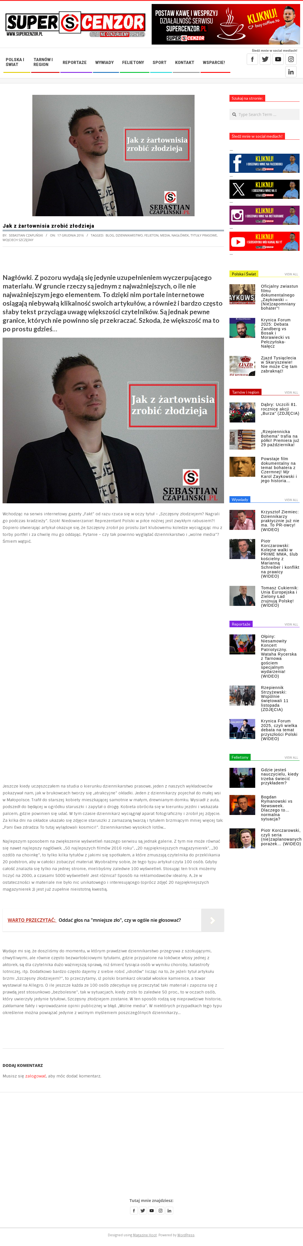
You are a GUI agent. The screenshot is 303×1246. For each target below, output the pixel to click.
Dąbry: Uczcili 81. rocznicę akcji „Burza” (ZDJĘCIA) (280, 409)
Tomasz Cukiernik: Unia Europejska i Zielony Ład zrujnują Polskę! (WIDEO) (279, 597)
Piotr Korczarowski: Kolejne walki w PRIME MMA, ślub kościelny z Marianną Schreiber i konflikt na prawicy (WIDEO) (280, 558)
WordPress (186, 1235)
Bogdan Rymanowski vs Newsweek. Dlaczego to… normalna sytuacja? (276, 808)
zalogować (35, 1076)
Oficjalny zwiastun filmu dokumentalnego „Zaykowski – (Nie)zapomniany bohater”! (279, 297)
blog (110, 235)
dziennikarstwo (129, 235)
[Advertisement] (151, 1145)
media (165, 235)
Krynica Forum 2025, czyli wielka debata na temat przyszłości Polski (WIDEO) (279, 730)
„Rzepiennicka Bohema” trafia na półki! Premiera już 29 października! (280, 438)
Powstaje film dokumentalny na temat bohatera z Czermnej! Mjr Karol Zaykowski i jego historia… (279, 469)
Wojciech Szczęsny (18, 240)
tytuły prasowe (204, 235)
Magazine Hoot (145, 1235)
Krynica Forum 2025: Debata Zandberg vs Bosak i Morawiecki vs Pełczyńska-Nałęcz (276, 333)
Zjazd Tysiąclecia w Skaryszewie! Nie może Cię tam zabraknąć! (279, 364)
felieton (151, 235)
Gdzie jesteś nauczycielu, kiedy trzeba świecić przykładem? (280, 776)
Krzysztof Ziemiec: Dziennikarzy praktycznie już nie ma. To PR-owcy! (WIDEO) (280, 521)
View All (291, 274)
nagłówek (180, 235)
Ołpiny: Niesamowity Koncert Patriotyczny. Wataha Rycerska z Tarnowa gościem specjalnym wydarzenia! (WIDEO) (279, 656)
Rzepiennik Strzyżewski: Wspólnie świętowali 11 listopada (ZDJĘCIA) (274, 698)
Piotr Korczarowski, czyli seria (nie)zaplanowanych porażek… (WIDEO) (281, 837)
